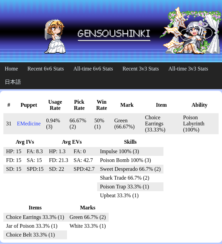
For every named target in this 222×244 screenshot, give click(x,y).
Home (11, 69)
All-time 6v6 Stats (93, 69)
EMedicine (29, 123)
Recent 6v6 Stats (45, 69)
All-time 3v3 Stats (188, 69)
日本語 (13, 82)
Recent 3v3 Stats (141, 69)
